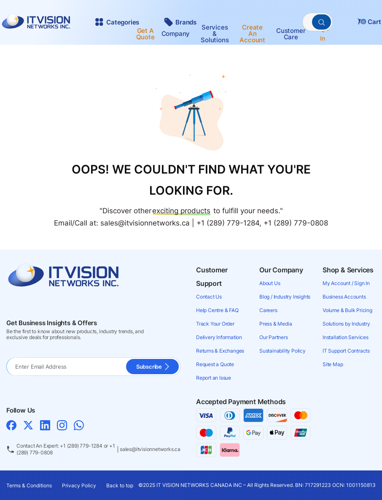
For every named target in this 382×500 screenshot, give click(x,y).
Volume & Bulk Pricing (347, 310)
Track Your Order (215, 324)
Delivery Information (219, 337)
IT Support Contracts (346, 351)
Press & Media (275, 324)
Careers (268, 310)
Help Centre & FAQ (217, 310)
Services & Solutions (215, 33)
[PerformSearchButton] (321, 22)
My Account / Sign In (346, 283)
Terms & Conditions (29, 485)
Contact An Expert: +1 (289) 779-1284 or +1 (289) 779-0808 (65, 449)
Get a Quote (145, 33)
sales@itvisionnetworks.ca (150, 449)
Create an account (252, 33)
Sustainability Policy (282, 351)
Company (175, 33)
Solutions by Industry (346, 324)
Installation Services (346, 337)
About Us (269, 283)
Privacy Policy (79, 485)
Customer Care (290, 33)
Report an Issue (213, 378)
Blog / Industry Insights (284, 296)
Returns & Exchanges (220, 351)
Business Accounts (344, 296)
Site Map (333, 364)
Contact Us (209, 296)
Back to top (119, 485)
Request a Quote (215, 364)
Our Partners (273, 337)
